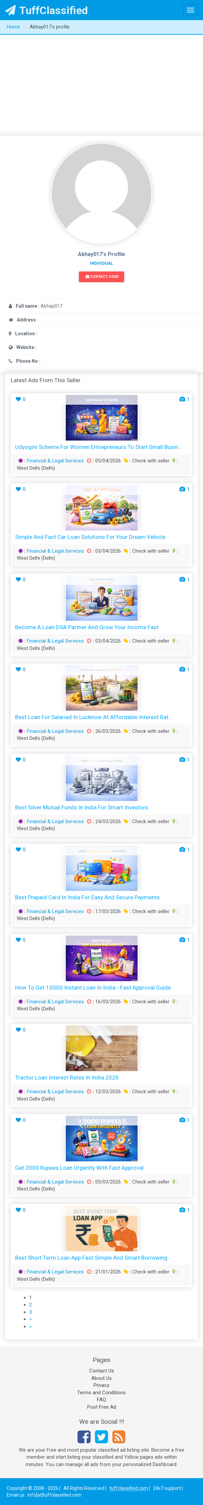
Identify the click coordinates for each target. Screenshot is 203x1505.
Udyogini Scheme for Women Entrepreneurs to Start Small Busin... (98, 447)
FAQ (101, 1400)
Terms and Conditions (101, 1393)
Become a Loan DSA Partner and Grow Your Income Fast (87, 627)
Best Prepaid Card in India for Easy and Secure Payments (87, 897)
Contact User (102, 276)
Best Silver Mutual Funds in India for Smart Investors (81, 807)
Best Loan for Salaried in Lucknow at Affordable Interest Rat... (93, 717)
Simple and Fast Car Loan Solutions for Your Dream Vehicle (90, 537)
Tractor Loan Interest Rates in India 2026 (67, 1077)
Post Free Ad (101, 1407)
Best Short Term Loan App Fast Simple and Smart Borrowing (91, 1257)
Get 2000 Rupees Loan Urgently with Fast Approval (79, 1167)
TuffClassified (46, 10)
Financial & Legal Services (55, 461)
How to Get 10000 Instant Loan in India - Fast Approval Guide (93, 987)
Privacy (101, 1385)
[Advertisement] (101, 85)
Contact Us (101, 1371)
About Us (101, 1378)
